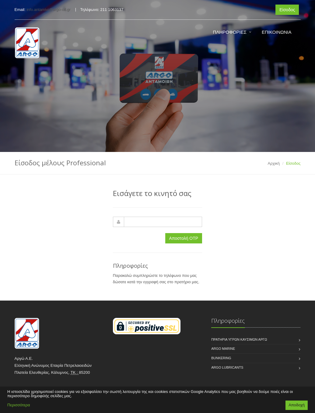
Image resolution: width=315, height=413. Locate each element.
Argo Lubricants (227, 367)
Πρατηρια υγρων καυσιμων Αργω (239, 339)
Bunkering (221, 358)
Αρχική (274, 163)
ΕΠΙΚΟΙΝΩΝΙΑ (276, 32)
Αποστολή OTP (183, 238)
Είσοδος (287, 9)
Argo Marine (223, 348)
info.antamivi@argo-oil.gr (48, 9)
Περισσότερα (18, 405)
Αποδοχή (297, 405)
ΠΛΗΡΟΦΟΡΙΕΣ (230, 32)
